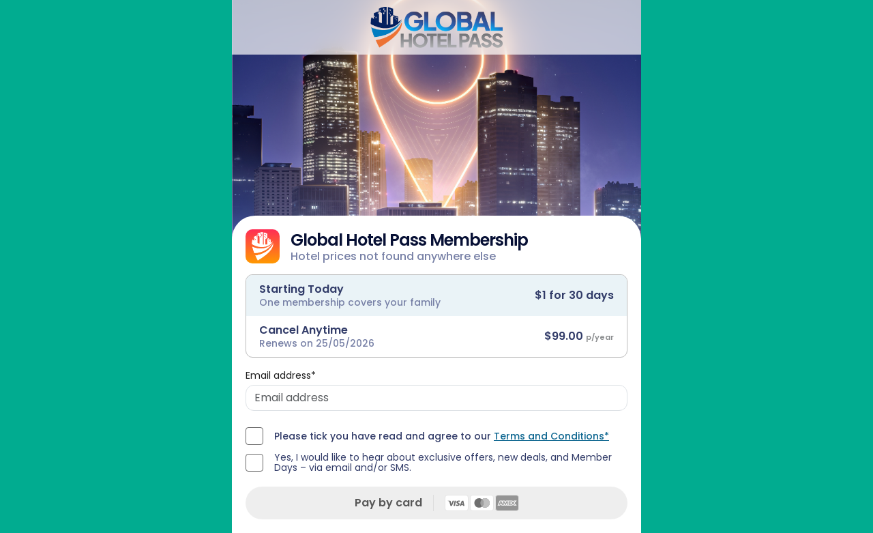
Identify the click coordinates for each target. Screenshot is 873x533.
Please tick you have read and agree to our (441, 436)
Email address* (281, 375)
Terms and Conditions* (551, 436)
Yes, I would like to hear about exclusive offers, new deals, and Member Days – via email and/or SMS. (443, 463)
